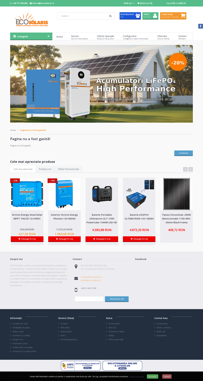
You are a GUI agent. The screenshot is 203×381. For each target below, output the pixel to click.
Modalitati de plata (21, 327)
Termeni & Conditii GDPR (24, 351)
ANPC (63, 335)
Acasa (13, 130)
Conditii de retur (20, 323)
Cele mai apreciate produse (32, 161)
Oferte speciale (116, 339)
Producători (114, 323)
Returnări (65, 327)
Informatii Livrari (20, 343)
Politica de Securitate (23, 347)
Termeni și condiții (21, 335)
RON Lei (129, 3)
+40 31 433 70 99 (88, 288)
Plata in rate (18, 331)
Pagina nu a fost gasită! (33, 130)
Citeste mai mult (136, 376)
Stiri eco (112, 327)
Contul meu (162, 323)
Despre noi (18, 339)
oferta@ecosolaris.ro (43, 3)
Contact (64, 323)
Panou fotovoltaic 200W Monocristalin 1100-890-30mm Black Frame (176, 218)
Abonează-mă (117, 298)
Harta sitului (66, 331)
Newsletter (162, 335)
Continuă (183, 153)
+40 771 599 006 (20, 3)
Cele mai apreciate (23, 169)
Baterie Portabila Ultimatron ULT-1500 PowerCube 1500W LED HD (101, 218)
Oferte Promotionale (68, 169)
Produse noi (45, 169)
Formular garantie (69, 339)
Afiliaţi (111, 335)
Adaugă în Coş (27, 238)
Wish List (161, 331)
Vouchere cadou (117, 331)
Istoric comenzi (164, 327)
